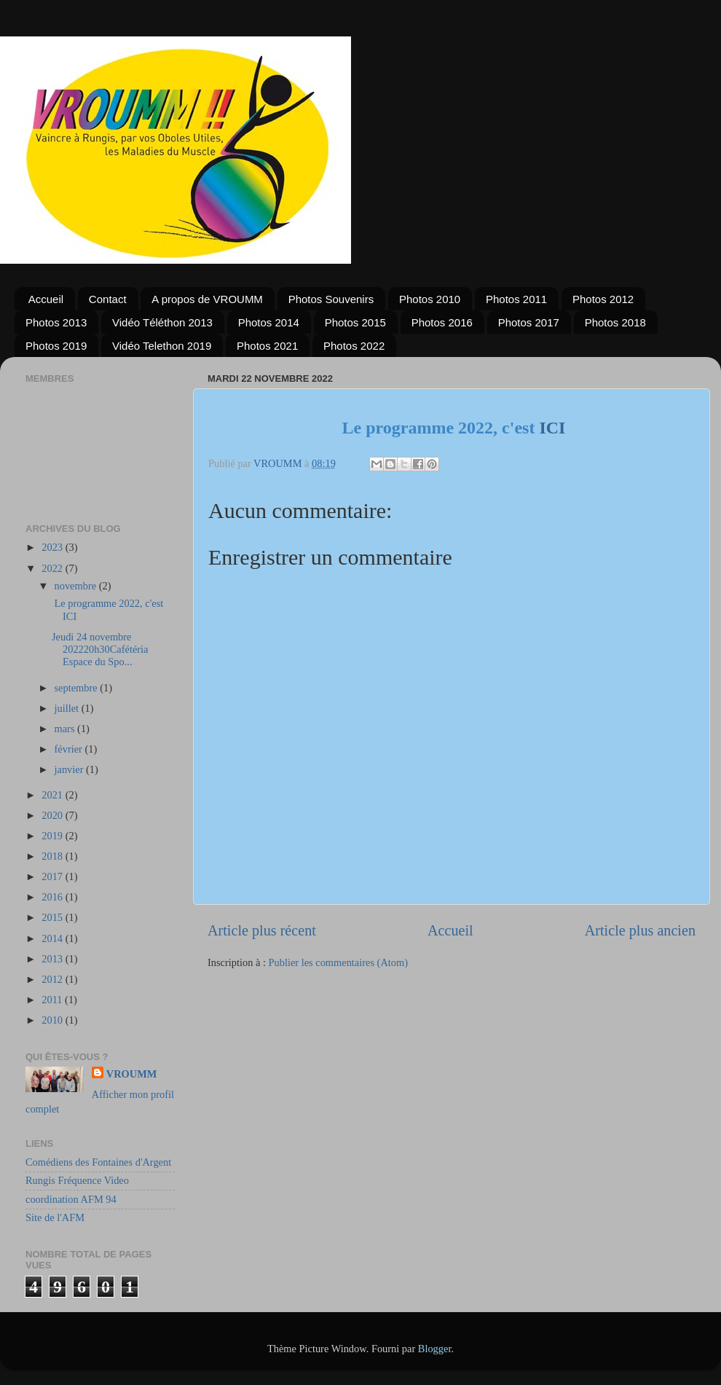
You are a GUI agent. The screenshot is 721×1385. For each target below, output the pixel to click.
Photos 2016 (442, 322)
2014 (53, 938)
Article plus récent (262, 930)
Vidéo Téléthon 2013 (162, 322)
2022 (53, 568)
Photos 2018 (615, 322)
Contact (108, 299)
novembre (77, 586)
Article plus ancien (640, 930)
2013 (53, 959)
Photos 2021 (267, 346)
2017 (53, 876)
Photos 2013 (56, 322)
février (70, 749)
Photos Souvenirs (331, 299)
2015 (53, 917)
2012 (53, 979)
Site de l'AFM (54, 1217)
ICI (552, 427)
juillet (68, 708)
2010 (53, 1020)
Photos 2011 (516, 299)
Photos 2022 (354, 346)
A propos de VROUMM (207, 299)
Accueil (45, 299)
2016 (53, 897)
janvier (71, 769)
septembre (78, 688)
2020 (53, 815)
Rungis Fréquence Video (77, 1180)
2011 (53, 999)
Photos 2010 (429, 299)
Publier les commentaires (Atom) (338, 962)
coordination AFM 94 (71, 1199)
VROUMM (131, 1074)
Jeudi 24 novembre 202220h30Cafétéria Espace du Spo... (100, 649)
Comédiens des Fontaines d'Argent (98, 1162)
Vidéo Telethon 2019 (161, 346)
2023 (53, 547)
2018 (53, 856)
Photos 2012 (603, 299)
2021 (53, 795)
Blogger (435, 1348)
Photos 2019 (56, 346)
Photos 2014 (268, 322)
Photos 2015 (355, 322)
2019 (53, 835)
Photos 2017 (528, 322)
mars (66, 728)
